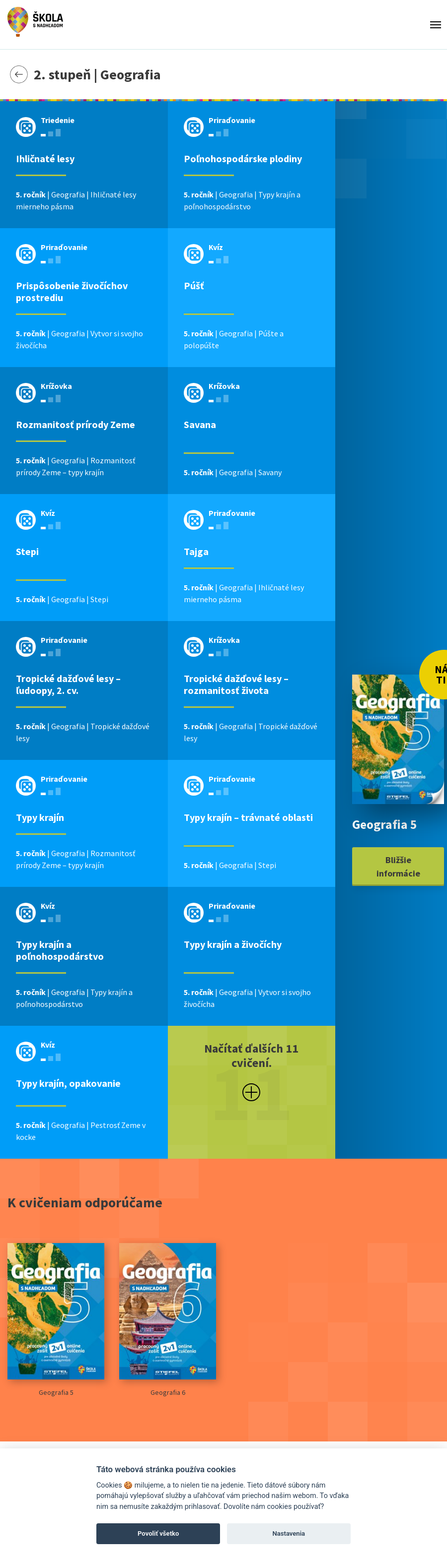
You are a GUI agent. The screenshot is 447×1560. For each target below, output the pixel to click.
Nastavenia (288, 1533)
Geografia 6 (167, 1320)
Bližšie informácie (398, 866)
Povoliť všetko (158, 1533)
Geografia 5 (55, 1320)
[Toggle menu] (435, 24)
